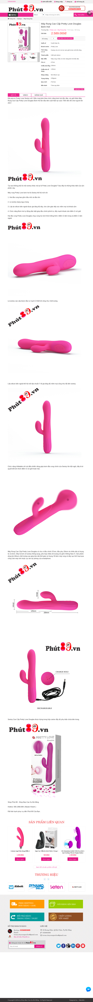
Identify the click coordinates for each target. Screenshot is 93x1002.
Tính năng (44, 50)
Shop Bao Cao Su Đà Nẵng (30, 1000)
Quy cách (44, 82)
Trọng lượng (45, 78)
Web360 (81, 1000)
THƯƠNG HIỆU (46, 874)
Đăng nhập (58, 1)
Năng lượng (44, 75)
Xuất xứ (43, 43)
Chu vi (43, 62)
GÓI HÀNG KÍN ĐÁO (66, 904)
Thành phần (44, 55)
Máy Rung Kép (28, 18)
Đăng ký (68, 1)
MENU (12, 14)
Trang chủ (11, 18)
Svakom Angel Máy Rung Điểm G (20, 851)
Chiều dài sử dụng (45, 70)
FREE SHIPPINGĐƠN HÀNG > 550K (27, 904)
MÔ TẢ (13, 95)
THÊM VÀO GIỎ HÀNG (65, 38)
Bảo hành (44, 85)
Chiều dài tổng (45, 65)
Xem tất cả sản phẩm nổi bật (46, 867)
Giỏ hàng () (79, 1)
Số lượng (45, 38)
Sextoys (19, 18)
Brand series (45, 46)
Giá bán (43, 33)
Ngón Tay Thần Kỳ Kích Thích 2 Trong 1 (46, 851)
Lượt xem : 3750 (79, 89)
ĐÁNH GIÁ (39, 95)
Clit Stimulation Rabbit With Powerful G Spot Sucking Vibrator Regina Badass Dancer (72, 852)
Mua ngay (20, 859)
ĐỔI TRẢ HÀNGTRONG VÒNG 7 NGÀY (27, 916)
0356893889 (12, 1)
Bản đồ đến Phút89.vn (21, 937)
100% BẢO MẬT (46, 1)
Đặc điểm (44, 59)
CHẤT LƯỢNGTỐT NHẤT (65, 916)
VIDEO (25, 95)
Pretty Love (53, 30)
